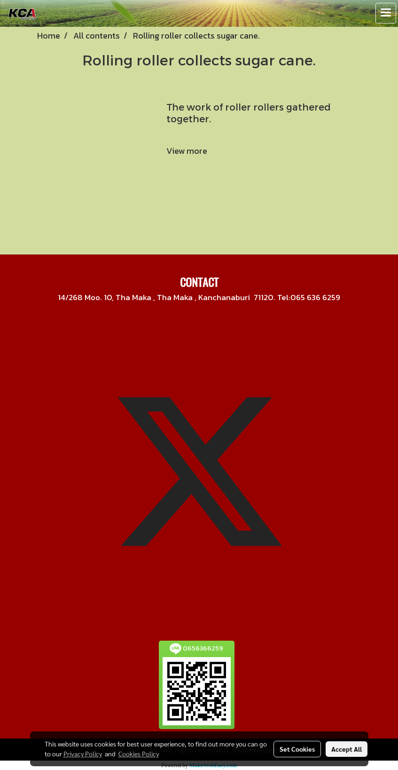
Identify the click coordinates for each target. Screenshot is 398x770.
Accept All (346, 749)
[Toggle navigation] (385, 13)
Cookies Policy (138, 753)
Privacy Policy (82, 753)
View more (187, 150)
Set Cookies (297, 749)
